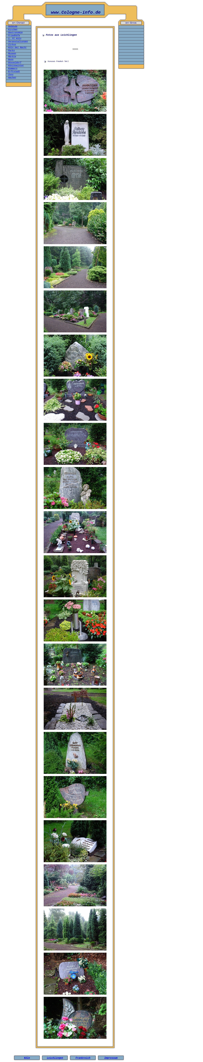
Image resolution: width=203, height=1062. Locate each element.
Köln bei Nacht (17, 47)
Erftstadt (14, 71)
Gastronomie (15, 32)
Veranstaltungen (18, 41)
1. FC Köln (14, 38)
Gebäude (12, 26)
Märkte (12, 56)
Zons (10, 74)
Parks (11, 50)
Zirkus (12, 44)
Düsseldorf (14, 62)
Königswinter (16, 65)
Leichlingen (55, 1058)
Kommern (12, 68)
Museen (12, 53)
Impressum (111, 1058)
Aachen (12, 77)
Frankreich (82, 1058)
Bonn (10, 59)
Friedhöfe (14, 35)
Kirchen (12, 29)
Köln (27, 1058)
